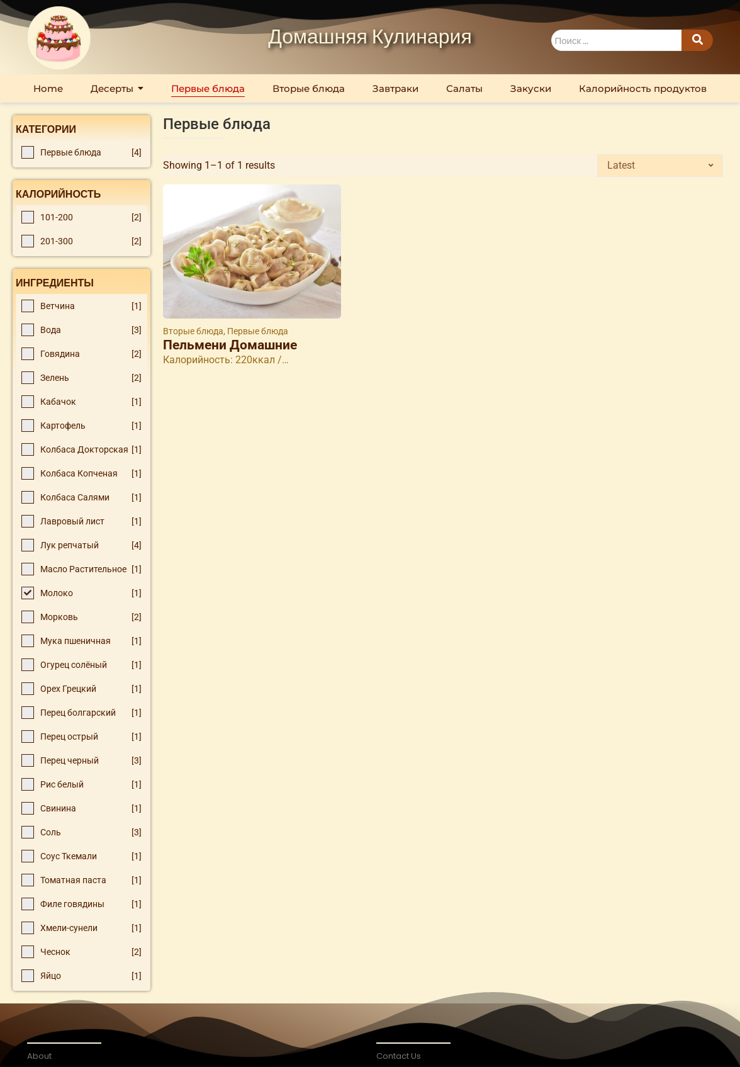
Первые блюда (257, 331)
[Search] (616, 41)
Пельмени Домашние (230, 345)
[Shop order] (660, 165)
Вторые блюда (194, 331)
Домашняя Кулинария (370, 38)
